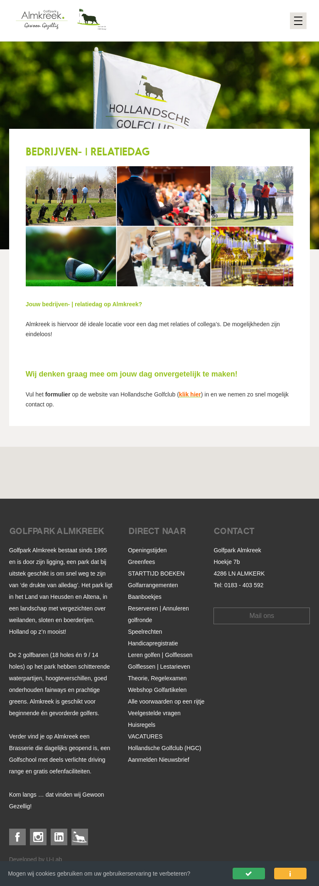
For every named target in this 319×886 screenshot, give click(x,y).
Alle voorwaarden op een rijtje (166, 701)
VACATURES (145, 736)
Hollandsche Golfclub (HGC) (164, 748)
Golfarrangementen (153, 585)
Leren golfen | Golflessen (160, 655)
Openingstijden (147, 550)
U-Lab (54, 859)
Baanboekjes (145, 596)
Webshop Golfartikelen (157, 690)
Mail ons (262, 615)
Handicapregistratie (153, 643)
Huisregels (141, 724)
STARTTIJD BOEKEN (156, 573)
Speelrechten (145, 631)
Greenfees (141, 562)
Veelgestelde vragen (154, 713)
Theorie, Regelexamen (157, 678)
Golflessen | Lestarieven (159, 666)
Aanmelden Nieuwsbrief (158, 759)
